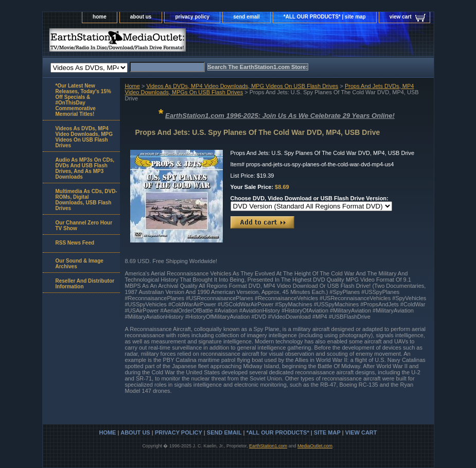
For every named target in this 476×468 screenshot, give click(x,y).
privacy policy (192, 17)
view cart (401, 17)
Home (132, 86)
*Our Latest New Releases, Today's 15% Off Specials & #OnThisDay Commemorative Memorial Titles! (83, 100)
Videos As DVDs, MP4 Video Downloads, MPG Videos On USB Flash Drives (242, 86)
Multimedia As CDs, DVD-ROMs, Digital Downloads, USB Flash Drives (86, 199)
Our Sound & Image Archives (79, 263)
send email (246, 17)
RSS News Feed (75, 243)
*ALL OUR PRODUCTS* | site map (325, 17)
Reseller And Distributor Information (85, 283)
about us (141, 17)
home (100, 17)
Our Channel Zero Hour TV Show (84, 225)
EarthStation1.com (268, 445)
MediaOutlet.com (314, 445)
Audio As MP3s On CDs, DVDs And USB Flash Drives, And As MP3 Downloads (85, 168)
